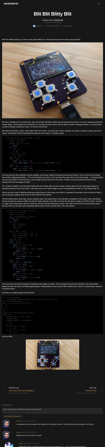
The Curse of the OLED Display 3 (24, 360)
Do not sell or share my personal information (52, 438)
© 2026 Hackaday (52, 441)
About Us (23, 435)
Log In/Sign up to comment (12, 386)
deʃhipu (37, 26)
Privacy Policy (69, 435)
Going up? (52, 430)
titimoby (18, 391)
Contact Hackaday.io (34, 435)
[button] (98, 3)
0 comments (25, 363)
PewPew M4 (58, 20)
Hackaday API (80, 435)
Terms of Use (59, 435)
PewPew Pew (89, 360)
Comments (67, 26)
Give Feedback (47, 435)
